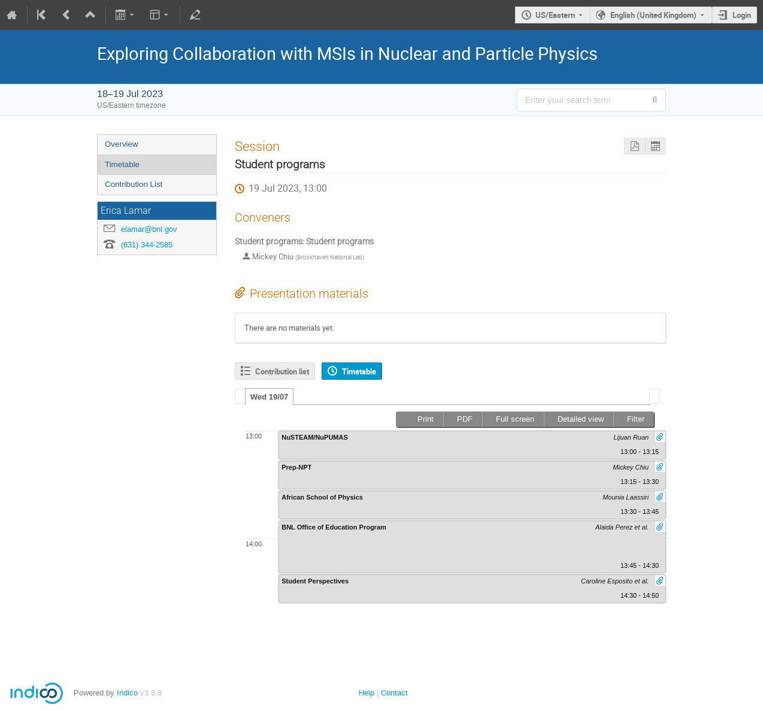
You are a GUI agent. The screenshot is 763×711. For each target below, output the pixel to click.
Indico (127, 693)
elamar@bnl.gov (149, 229)
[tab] (269, 396)
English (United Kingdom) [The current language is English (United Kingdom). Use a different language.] (653, 15)
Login (741, 15)
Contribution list (282, 371)
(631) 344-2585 (146, 245)
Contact (394, 693)
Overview (121, 144)
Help (366, 693)
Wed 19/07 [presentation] (269, 396)
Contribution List (133, 184)
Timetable (122, 164)
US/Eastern (555, 15)
